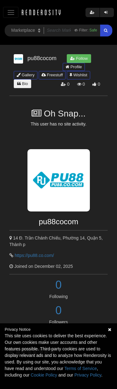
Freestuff (52, 75)
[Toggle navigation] (10, 12)
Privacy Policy (87, 374)
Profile (74, 66)
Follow (79, 58)
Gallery (26, 75)
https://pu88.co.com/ (34, 255)
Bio (22, 83)
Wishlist (78, 75)
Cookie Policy (44, 374)
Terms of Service (80, 368)
